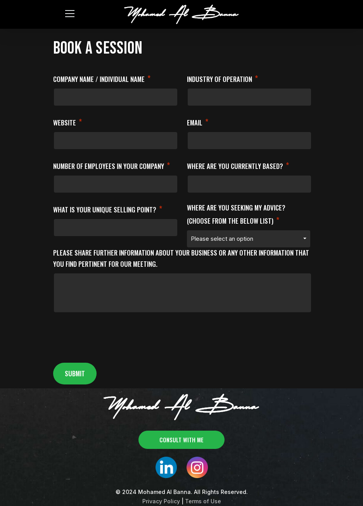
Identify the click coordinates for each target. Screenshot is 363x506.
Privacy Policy (161, 501)
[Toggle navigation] (69, 13)
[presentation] (112, 340)
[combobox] (248, 238)
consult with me (181, 439)
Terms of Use (203, 501)
